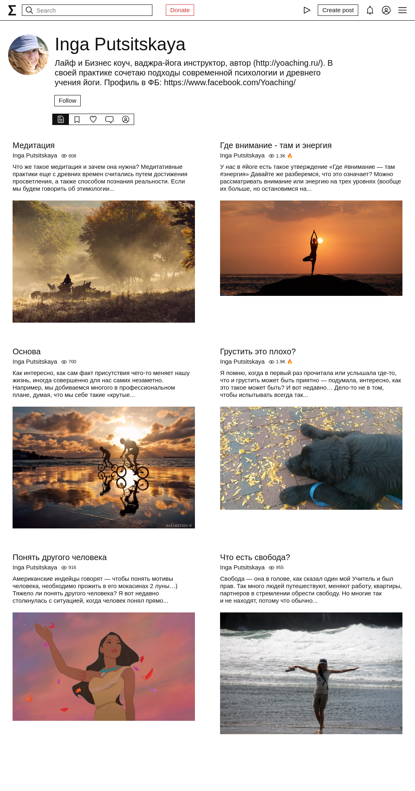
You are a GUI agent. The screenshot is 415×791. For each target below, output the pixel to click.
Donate (180, 9)
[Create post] (338, 10)
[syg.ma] (12, 10)
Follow (67, 100)
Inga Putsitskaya (35, 155)
